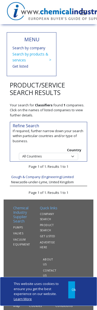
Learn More (23, 299)
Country (74, 150)
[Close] (71, 289)
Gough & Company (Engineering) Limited (42, 176)
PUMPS (18, 227)
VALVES (18, 233)
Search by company (28, 47)
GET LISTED (47, 236)
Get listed (20, 66)
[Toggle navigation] (83, 12)
